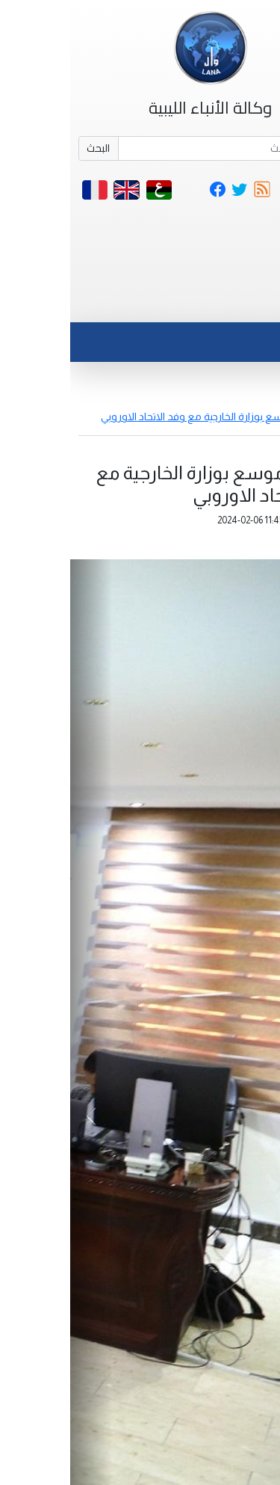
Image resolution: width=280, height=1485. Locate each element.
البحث (28, 148)
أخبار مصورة (246, 401)
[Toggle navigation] (238, 304)
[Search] (160, 149)
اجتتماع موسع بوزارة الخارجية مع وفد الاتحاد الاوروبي (143, 416)
